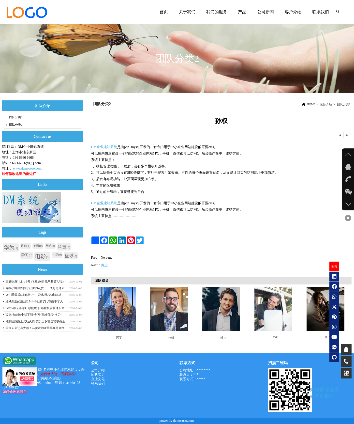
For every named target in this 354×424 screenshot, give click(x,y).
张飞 (327, 337)
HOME (311, 104)
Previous (97, 312)
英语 (38, 246)
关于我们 (187, 12)
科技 (64, 246)
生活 (57, 254)
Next (347, 312)
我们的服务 (216, 12)
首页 (164, 12)
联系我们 (320, 12)
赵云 (223, 337)
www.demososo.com (27, 168)
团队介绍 (326, 104)
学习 (26, 255)
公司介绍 (98, 370)
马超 (171, 337)
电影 (42, 256)
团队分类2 (343, 104)
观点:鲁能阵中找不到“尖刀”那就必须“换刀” (33, 314)
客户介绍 (293, 12)
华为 (11, 247)
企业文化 (98, 379)
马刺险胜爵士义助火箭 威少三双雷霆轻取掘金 (35, 321)
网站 (50, 246)
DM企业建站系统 (104, 147)
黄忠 (104, 265)
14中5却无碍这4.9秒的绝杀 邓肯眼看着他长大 (34, 308)
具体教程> (12, 387)
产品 (242, 12)
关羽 (275, 337)
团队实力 (98, 375)
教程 (334, 266)
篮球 (71, 255)
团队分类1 (15, 117)
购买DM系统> (50, 378)
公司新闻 (265, 12)
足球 (25, 246)
